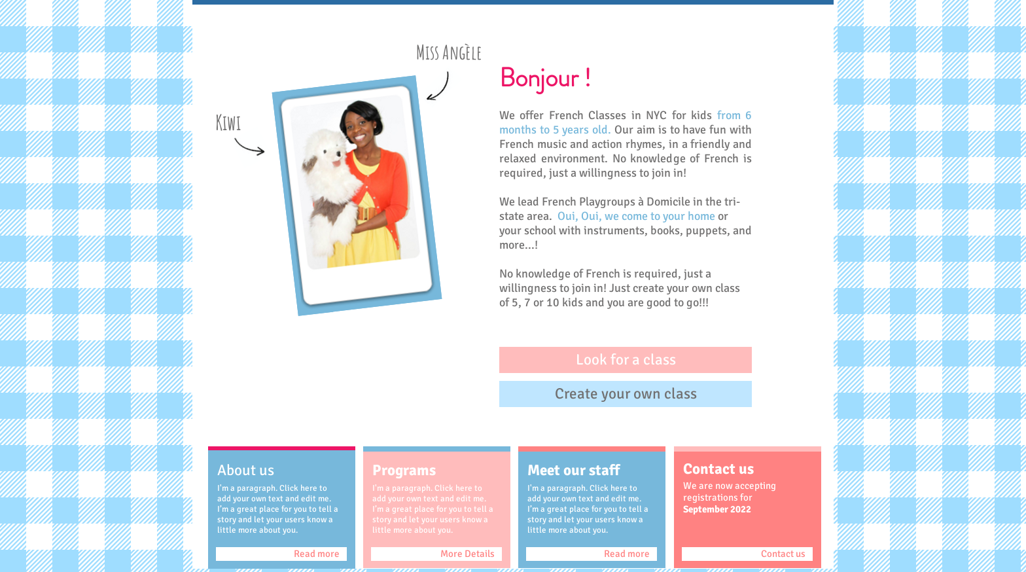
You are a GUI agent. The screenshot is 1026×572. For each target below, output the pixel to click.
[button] (625, 360)
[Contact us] (747, 554)
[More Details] (436, 554)
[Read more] (281, 554)
